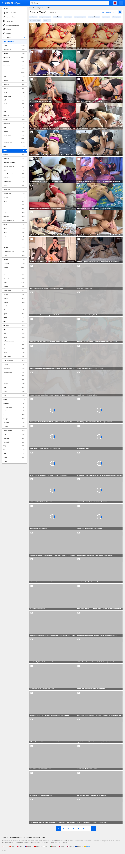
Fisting (14, 209)
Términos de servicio (16, 837)
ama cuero (68, 17)
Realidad (14, 384)
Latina (14, 255)
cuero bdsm (57, 17)
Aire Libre (14, 61)
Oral (14, 322)
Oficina (14, 318)
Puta (14, 376)
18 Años (14, 46)
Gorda (14, 224)
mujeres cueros (45, 17)
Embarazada (14, 182)
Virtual (14, 450)
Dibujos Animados (14, 166)
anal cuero (33, 17)
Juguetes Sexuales (14, 252)
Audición (14, 88)
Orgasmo (14, 325)
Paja (14, 333)
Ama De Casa (14, 65)
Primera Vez (14, 368)
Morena (14, 302)
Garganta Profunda (14, 220)
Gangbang (14, 217)
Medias (14, 294)
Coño (14, 147)
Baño (14, 100)
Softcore (14, 411)
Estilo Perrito (14, 189)
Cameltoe (14, 116)
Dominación (14, 178)
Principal (31, 8)
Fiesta (14, 205)
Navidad (14, 306)
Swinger (14, 419)
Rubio (14, 391)
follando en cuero (80, 17)
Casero (14, 119)
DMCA (25, 837)
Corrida (14, 139)
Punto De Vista (14, 372)
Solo (14, 415)
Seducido (14, 403)
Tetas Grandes (14, 430)
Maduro (14, 271)
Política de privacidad (34, 837)
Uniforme (14, 438)
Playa (14, 353)
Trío (14, 434)
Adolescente (14, 49)
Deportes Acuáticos (14, 162)
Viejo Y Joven (14, 446)
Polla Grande (14, 357)
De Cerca (14, 158)
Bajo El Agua (14, 96)
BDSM (14, 92)
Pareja (14, 337)
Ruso (14, 395)
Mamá (14, 283)
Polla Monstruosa (14, 360)
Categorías (40, 8)
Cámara (14, 154)
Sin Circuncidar (14, 407)
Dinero (14, 170)
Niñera (14, 310)
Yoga (14, 454)
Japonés (14, 248)
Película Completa (14, 341)
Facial (14, 201)
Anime (14, 77)
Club (14, 127)
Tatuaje (14, 426)
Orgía (14, 329)
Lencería (14, 259)
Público (14, 380)
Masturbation (14, 290)
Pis (14, 349)
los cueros (116, 17)
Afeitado (14, 53)
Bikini (14, 104)
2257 (43, 837)
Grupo (14, 228)
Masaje (14, 287)
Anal (14, 73)
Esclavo (14, 185)
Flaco (14, 213)
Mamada (14, 275)
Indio (14, 236)
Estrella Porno (14, 193)
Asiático (14, 81)
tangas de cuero (94, 17)
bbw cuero (106, 17)
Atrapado (14, 84)
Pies (14, 345)
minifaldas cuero (35, 21)
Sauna (14, 399)
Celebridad (14, 123)
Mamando (14, 279)
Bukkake (14, 108)
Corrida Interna (14, 143)
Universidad (14, 442)
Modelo (14, 298)
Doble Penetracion (14, 174)
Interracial (14, 244)
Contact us (5, 837)
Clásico (14, 131)
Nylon (14, 314)
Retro (14, 388)
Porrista (14, 364)
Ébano (14, 457)
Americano (14, 69)
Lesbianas (14, 263)
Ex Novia (14, 197)
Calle (14, 112)
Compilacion (14, 135)
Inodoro (14, 240)
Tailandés (14, 423)
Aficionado (14, 57)
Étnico (14, 461)
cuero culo (47, 21)
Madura (14, 267)
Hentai (14, 232)
